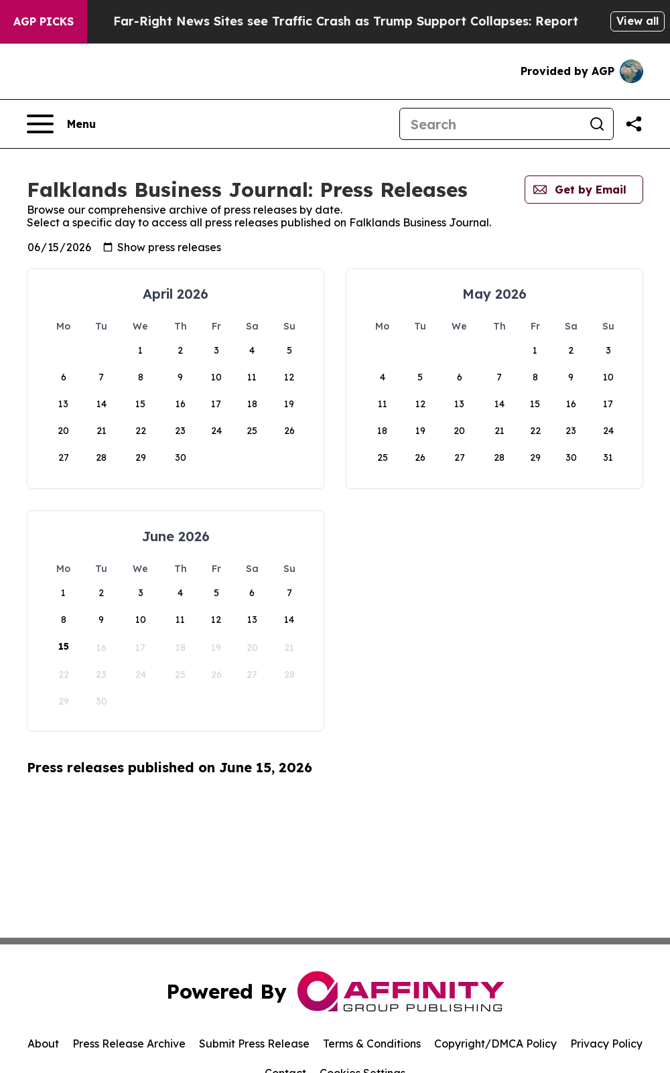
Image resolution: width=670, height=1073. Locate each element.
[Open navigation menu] (61, 124)
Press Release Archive (129, 1043)
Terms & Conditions (372, 1043)
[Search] (490, 124)
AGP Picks (43, 21)
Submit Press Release (254, 1043)
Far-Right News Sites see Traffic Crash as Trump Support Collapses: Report (370, 21)
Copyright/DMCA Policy (495, 1043)
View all (637, 20)
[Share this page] (633, 124)
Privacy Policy (606, 1043)
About (43, 1043)
